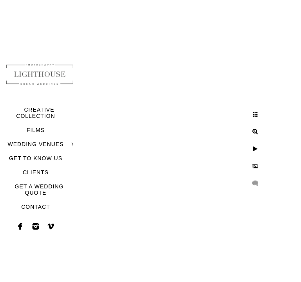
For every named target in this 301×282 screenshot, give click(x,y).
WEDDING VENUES (35, 144)
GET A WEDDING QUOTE (39, 189)
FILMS (36, 130)
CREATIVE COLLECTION (35, 113)
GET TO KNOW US (35, 158)
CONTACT (35, 207)
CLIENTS (36, 172)
